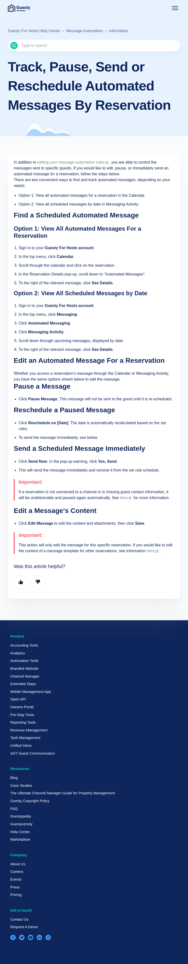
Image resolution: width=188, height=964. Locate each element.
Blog (14, 778)
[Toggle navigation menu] (175, 8)
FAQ (14, 809)
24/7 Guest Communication (32, 753)
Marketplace (20, 839)
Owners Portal (22, 707)
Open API (18, 699)
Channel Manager (24, 676)
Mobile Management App (30, 691)
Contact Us (19, 919)
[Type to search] (94, 45)
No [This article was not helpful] (38, 582)
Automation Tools (24, 661)
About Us (17, 864)
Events (16, 879)
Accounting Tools (24, 645)
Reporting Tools (23, 722)
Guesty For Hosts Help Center (34, 31)
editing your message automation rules (71, 162)
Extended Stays (23, 684)
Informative (118, 31)
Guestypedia (20, 816)
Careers (16, 871)
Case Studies (21, 785)
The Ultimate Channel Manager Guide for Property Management (62, 793)
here (124, 498)
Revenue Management (28, 730)
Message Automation (84, 31)
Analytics (17, 653)
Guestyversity (21, 824)
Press (15, 887)
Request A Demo (24, 927)
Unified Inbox (21, 745)
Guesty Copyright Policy (29, 801)
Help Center (20, 832)
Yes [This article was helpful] (21, 582)
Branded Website (24, 668)
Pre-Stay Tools (22, 715)
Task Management (25, 738)
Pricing (16, 895)
